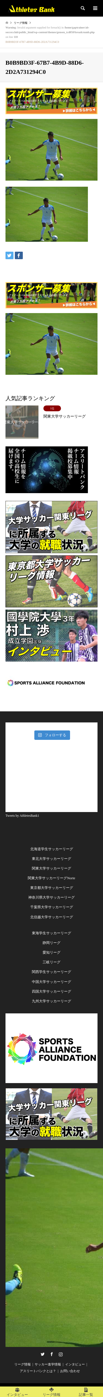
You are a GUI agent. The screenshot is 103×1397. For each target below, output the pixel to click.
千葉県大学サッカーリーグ (51, 907)
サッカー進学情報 (48, 1364)
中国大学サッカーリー (50, 982)
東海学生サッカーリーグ (51, 933)
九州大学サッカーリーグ (51, 1001)
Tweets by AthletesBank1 (22, 816)
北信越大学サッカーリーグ (51, 917)
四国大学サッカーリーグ (51, 991)
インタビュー (75, 1364)
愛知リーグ (51, 952)
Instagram (61, 1354)
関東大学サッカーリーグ (51, 868)
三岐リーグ (51, 962)
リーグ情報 (22, 1364)
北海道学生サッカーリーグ (51, 849)
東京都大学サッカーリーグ (51, 888)
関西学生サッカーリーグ (51, 972)
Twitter (42, 1354)
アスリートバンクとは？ (38, 1371)
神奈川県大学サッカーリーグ (51, 897)
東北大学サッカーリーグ (51, 859)
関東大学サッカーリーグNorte (51, 878)
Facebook (52, 1354)
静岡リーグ (51, 943)
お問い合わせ (70, 1371)
